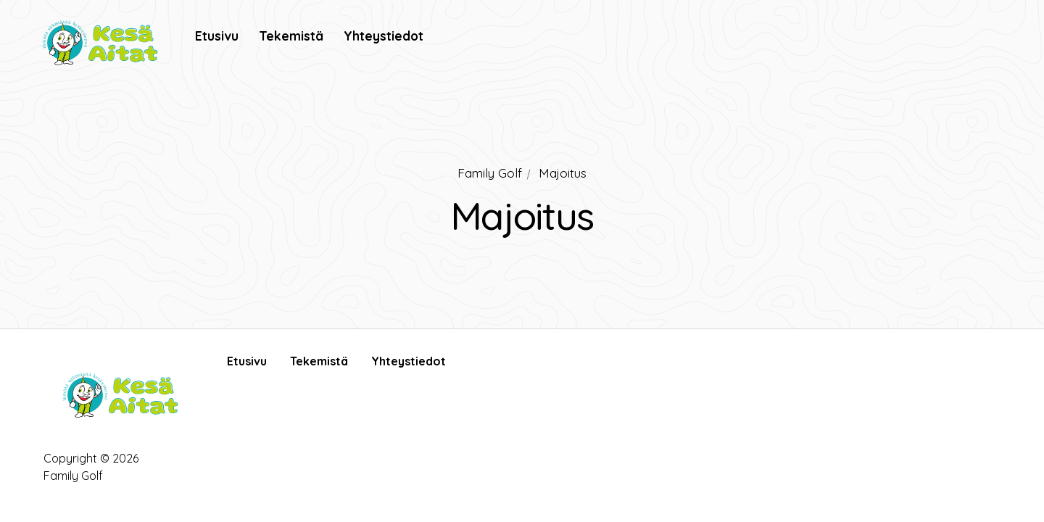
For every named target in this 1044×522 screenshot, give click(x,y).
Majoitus (563, 173)
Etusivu (247, 361)
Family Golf (489, 173)
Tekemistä (319, 361)
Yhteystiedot (408, 361)
